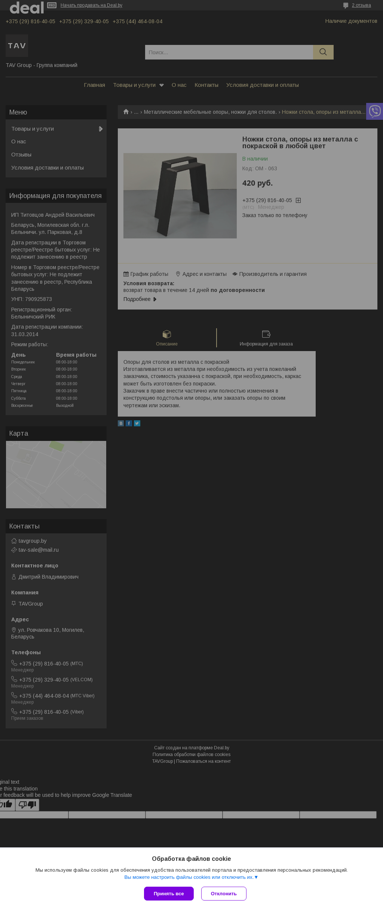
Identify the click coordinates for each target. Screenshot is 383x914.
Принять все (169, 893)
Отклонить (224, 893)
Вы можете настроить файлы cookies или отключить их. (189, 877)
